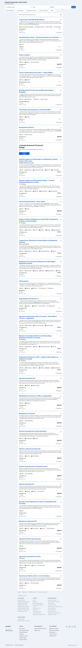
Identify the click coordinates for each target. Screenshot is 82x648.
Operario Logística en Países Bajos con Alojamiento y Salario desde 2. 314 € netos (38, 161)
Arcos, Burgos (35, 610)
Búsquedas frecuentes (23, 596)
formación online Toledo (52, 612)
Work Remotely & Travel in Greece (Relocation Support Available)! (36, 91)
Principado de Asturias (37, 609)
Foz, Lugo (34, 607)
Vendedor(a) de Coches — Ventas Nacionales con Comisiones (39, 37)
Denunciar (59, 32)
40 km (52, 7)
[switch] (61, 14)
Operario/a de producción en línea (30, 557)
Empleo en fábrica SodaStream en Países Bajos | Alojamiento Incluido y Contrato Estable (38, 221)
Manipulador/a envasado (27, 415)
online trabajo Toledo (51, 609)
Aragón (34, 601)
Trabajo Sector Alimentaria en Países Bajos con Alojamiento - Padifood (38, 242)
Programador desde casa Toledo (23, 607)
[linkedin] (75, 627)
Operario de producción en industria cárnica (33, 467)
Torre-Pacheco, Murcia (37, 612)
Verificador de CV (52, 635)
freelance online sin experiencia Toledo (55, 607)
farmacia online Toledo (52, 606)
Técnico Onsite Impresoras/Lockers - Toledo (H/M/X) (36, 72)
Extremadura (35, 602)
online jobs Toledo (51, 604)
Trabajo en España (23, 639)
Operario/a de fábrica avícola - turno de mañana (34, 577)
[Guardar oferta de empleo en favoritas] (61, 20)
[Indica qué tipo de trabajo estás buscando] (17, 7)
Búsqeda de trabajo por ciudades (24, 621)
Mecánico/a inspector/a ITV (28, 522)
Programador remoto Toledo (23, 604)
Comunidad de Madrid (37, 614)
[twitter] (72, 627)
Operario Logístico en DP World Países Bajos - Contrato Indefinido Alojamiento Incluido (36, 182)
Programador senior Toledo (22, 606)
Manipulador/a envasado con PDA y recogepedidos (35, 397)
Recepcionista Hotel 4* (26, 127)
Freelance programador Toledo (23, 609)
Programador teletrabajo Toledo (23, 602)
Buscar (73, 7)
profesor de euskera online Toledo (54, 614)
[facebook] (67, 627)
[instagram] (69, 627)
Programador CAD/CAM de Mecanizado (31, 20)
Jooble (75, 645)
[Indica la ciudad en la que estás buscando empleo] (42, 7)
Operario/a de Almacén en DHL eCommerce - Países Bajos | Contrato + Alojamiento (38, 318)
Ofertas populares (21, 620)
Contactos (21, 634)
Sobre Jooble (22, 628)
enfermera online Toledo (52, 601)
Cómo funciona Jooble (23, 630)
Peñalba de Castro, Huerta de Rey (39, 615)
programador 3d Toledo (52, 615)
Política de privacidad (19, 645)
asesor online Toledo (51, 610)
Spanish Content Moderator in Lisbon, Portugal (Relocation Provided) (38, 504)
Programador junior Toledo (22, 612)
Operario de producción (26, 485)
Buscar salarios (52, 632)
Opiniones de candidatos (54, 630)
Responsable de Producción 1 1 (29, 300)
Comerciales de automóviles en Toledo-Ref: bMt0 (35, 110)
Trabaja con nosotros (23, 635)
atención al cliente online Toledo (54, 602)
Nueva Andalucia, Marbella (37, 604)
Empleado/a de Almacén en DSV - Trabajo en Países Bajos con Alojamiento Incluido (38, 359)
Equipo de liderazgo (23, 632)
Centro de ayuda (22, 637)
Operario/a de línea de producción (30, 540)
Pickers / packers (24, 55)
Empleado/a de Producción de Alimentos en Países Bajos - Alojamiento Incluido (37, 263)
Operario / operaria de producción (30, 450)
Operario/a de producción (27, 379)
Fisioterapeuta (23, 282)
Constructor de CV (53, 634)
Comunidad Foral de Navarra (38, 606)
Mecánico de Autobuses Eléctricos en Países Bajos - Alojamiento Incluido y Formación (35, 338)
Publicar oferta (37, 630)
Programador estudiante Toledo (23, 610)
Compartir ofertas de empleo (40, 628)
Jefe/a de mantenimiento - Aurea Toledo (32, 203)
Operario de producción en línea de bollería (32, 432)
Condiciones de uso (9, 645)
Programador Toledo (21, 601)
